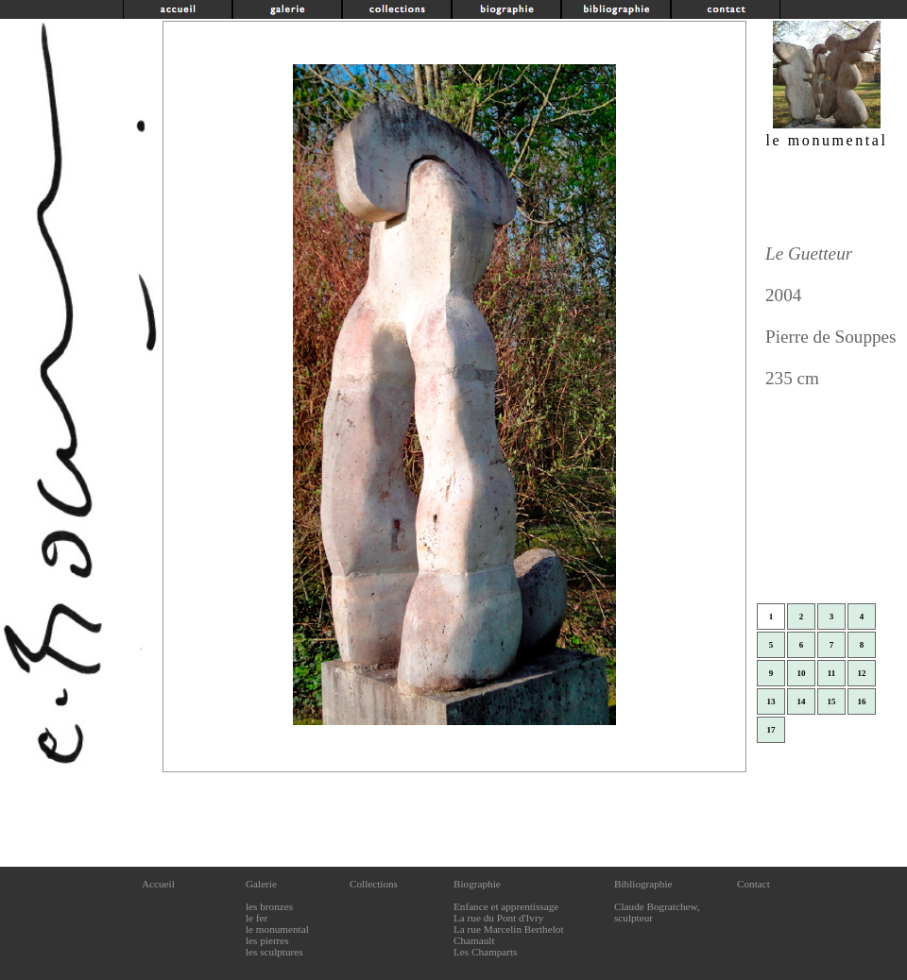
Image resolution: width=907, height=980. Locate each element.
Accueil (158, 883)
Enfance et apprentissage (506, 906)
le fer (256, 917)
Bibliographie (643, 883)
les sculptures (274, 951)
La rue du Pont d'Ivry (498, 917)
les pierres (267, 940)
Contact (753, 883)
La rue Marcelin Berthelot (509, 929)
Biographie (477, 883)
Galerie (261, 883)
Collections (374, 883)
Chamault (474, 940)
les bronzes (269, 906)
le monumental (277, 929)
